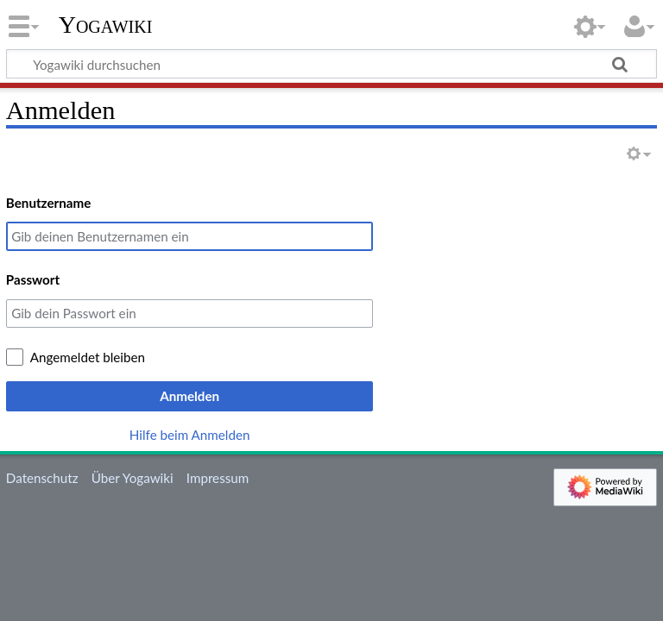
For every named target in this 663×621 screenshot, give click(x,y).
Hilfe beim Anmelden (189, 434)
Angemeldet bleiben (87, 357)
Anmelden (189, 396)
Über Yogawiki (133, 478)
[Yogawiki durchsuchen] (331, 64)
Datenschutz (42, 478)
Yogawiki (106, 25)
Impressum (217, 478)
